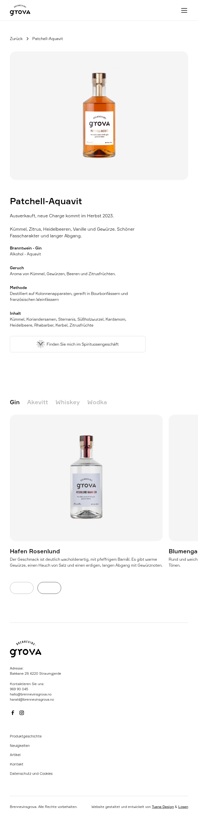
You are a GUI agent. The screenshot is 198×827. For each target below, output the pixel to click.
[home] (20, 10)
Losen (183, 807)
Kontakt (16, 764)
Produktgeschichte (26, 736)
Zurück (16, 38)
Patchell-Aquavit (47, 38)
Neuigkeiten (20, 745)
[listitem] (86, 498)
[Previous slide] (22, 588)
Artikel (15, 755)
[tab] (18, 402)
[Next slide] (49, 588)
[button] (183, 10)
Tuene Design (163, 807)
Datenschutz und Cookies (31, 773)
